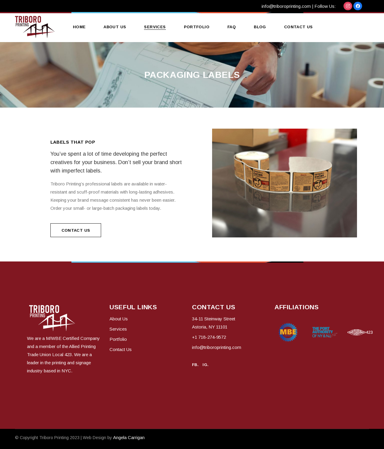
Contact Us (121, 349)
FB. (195, 364)
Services (118, 328)
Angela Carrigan (129, 437)
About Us (119, 318)
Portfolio (118, 339)
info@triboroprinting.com (286, 6)
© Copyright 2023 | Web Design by (64, 437)
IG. (205, 364)
